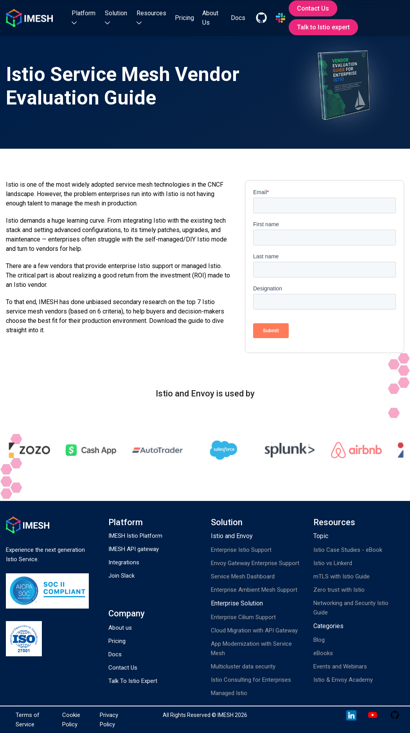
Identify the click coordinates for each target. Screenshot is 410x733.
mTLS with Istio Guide (341, 576)
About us (120, 627)
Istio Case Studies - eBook (347, 549)
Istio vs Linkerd (332, 563)
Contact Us (313, 8)
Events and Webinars (340, 666)
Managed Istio (229, 693)
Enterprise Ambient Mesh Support (254, 589)
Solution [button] (116, 17)
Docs (238, 18)
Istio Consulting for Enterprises (251, 679)
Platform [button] (83, 17)
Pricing (184, 18)
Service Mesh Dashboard (243, 576)
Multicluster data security (243, 666)
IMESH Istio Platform (135, 535)
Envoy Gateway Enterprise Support (255, 563)
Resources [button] (151, 17)
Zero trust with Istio (339, 589)
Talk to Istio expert (323, 27)
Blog (319, 639)
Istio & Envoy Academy (343, 679)
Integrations (123, 562)
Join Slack (121, 575)
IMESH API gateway (133, 549)
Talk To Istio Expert (132, 680)
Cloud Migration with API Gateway (254, 630)
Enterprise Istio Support (241, 549)
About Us (210, 17)
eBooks (323, 653)
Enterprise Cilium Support (243, 617)
